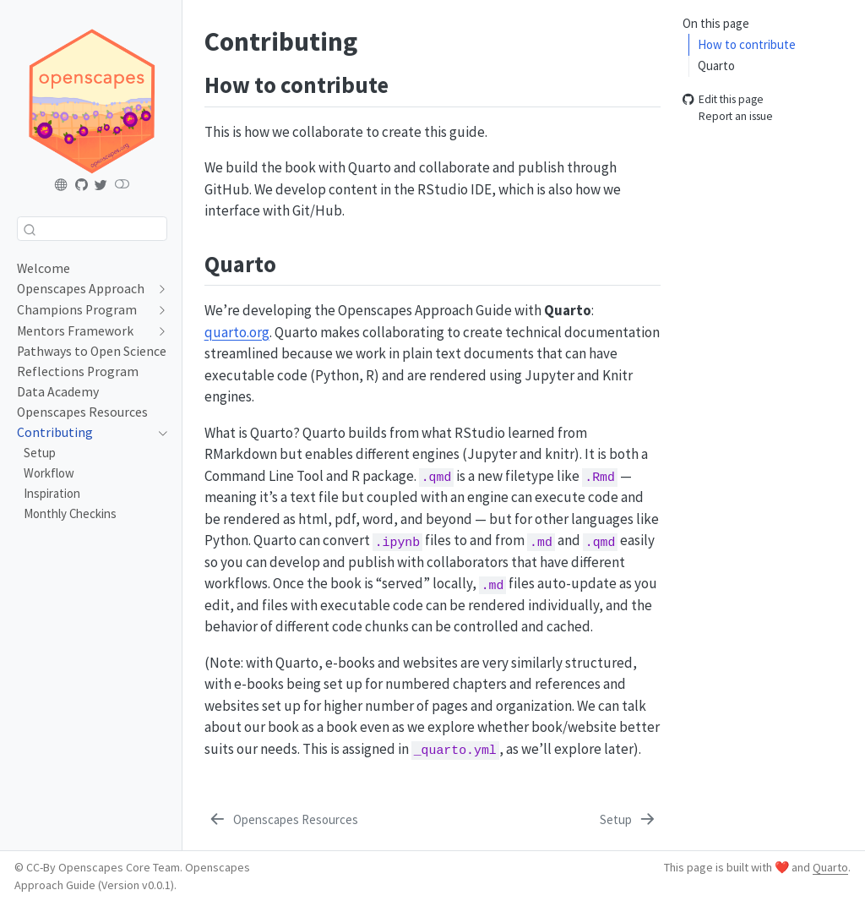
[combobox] (92, 228)
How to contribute (747, 44)
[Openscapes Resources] (283, 819)
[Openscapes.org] (62, 185)
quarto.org (236, 332)
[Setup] (628, 819)
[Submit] (29, 229)
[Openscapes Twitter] (101, 185)
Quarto (716, 65)
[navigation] (159, 289)
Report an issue (728, 117)
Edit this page (723, 99)
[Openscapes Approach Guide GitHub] (82, 185)
